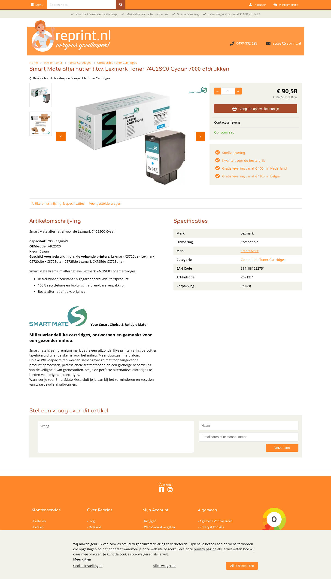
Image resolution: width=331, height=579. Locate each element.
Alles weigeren (164, 566)
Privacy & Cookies (212, 527)
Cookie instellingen (88, 566)
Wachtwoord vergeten (159, 527)
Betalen (38, 527)
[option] (40, 95)
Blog (92, 521)
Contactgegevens (227, 122)
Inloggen (150, 521)
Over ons (95, 527)
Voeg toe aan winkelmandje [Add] (255, 109)
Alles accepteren (242, 566)
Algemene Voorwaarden (216, 521)
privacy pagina (205, 549)
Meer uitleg (82, 559)
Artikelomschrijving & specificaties (58, 203)
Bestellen (39, 521)
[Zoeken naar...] (120, 4)
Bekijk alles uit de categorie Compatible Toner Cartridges (69, 78)
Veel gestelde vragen (105, 203)
